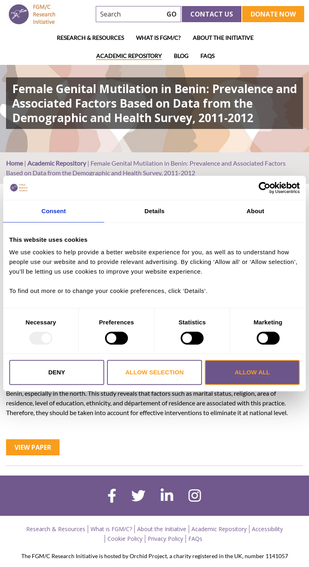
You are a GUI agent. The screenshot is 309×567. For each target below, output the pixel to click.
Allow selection (154, 372)
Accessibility (267, 529)
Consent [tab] (53, 211)
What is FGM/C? (158, 37)
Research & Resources (90, 37)
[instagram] (194, 496)
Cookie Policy (124, 538)
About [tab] (255, 211)
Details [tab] (154, 211)
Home (14, 163)
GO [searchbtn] (172, 14)
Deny (56, 372)
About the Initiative (223, 37)
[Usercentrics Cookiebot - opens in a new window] (264, 188)
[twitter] (138, 497)
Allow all (252, 372)
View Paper (32, 447)
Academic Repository (129, 55)
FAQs (207, 55)
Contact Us (211, 14)
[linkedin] (167, 496)
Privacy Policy (165, 538)
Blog (181, 55)
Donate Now (273, 14)
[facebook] (112, 497)
